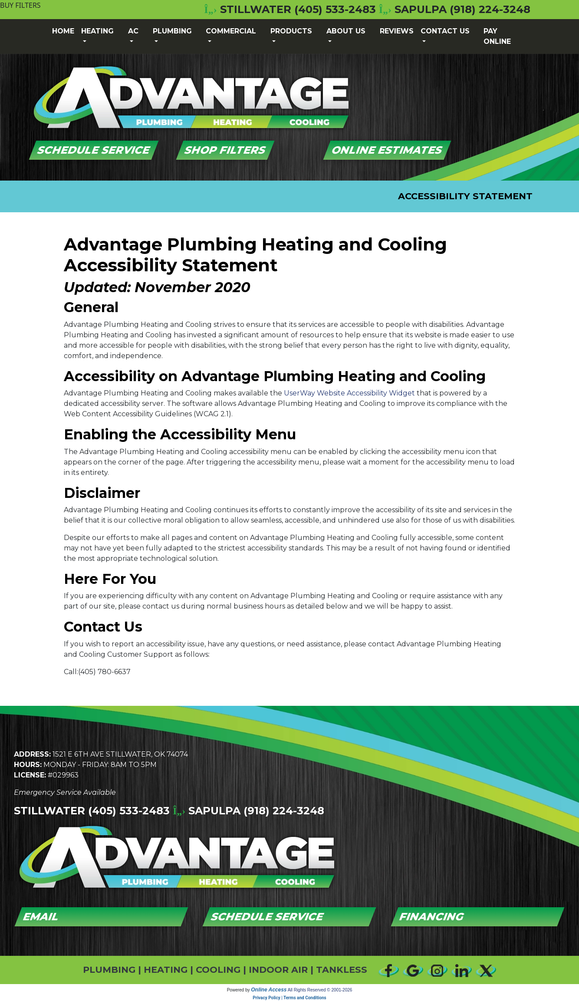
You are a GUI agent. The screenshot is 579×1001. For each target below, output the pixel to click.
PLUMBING (109, 969)
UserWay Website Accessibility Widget (349, 393)
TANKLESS (341, 969)
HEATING (166, 969)
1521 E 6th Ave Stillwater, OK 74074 (120, 754)
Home (63, 31)
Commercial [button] (231, 31)
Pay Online (497, 36)
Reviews (397, 31)
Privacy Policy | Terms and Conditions (289, 997)
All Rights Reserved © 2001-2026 (320, 990)
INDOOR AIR (278, 969)
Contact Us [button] (445, 31)
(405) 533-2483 (335, 9)
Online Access (268, 990)
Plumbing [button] (172, 31)
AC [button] (133, 31)
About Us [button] (345, 31)
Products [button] (291, 31)
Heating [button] (97, 31)
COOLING (218, 969)
